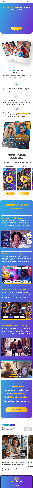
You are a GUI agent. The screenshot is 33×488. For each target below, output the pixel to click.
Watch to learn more (16, 30)
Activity (27, 1)
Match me (16, 28)
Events (23, 1)
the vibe (8, 425)
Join (24, 193)
